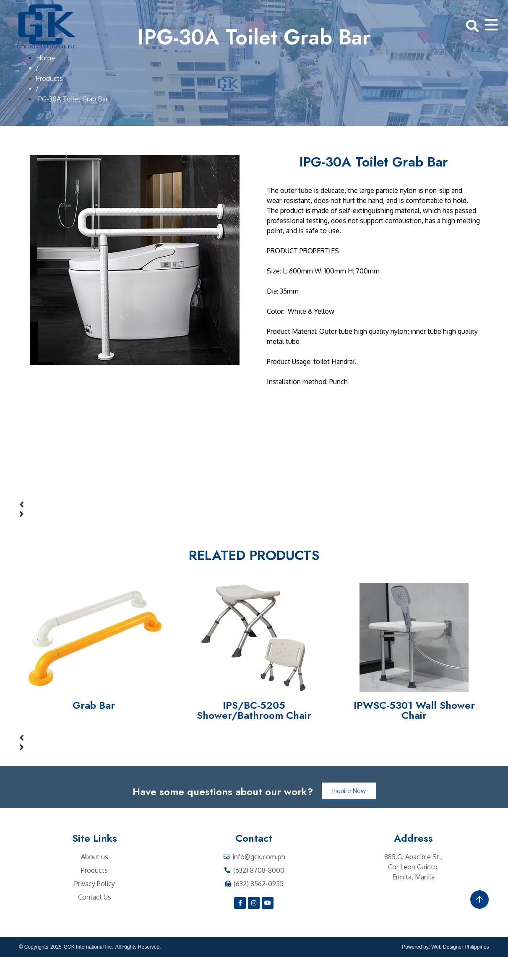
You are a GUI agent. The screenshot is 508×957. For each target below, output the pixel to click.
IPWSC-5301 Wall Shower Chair (414, 710)
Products (49, 78)
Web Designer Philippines (460, 947)
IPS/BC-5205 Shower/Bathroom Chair (254, 710)
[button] (254, 505)
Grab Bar (94, 705)
